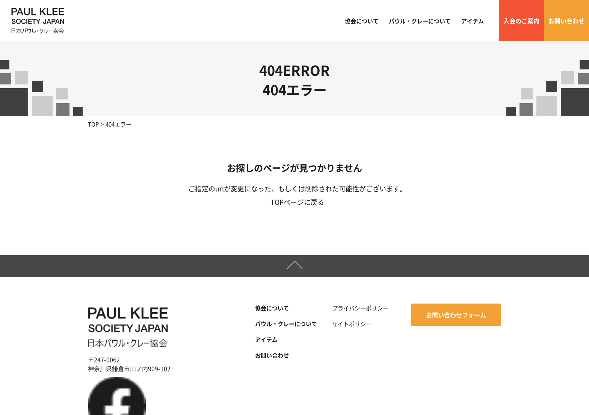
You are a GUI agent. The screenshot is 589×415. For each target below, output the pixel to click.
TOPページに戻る (297, 202)
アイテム (472, 21)
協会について (362, 21)
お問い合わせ (566, 20)
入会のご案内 (521, 20)
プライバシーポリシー (360, 308)
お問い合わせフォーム (456, 315)
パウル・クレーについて (420, 21)
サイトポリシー (352, 323)
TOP (93, 124)
